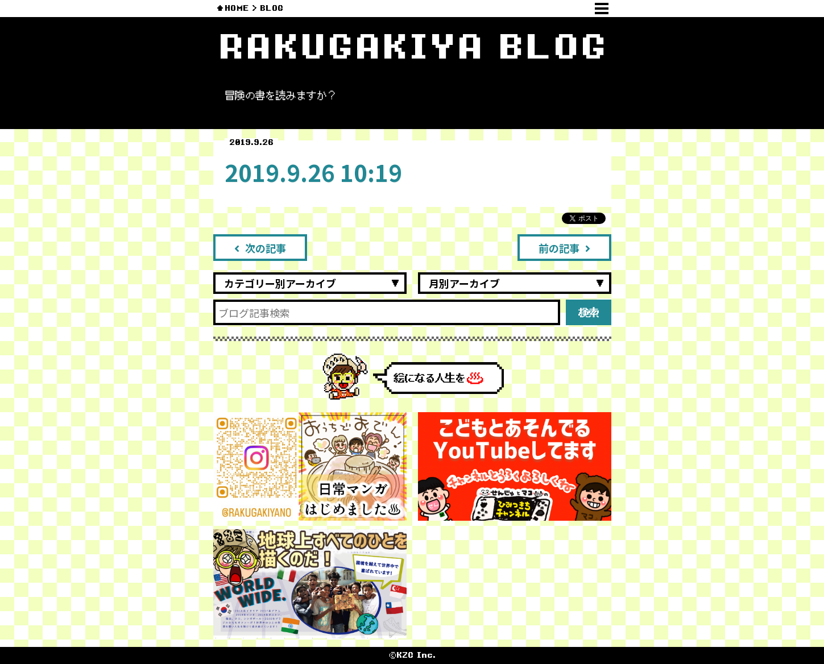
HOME (237, 8)
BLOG (271, 8)
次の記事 (260, 247)
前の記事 (564, 247)
